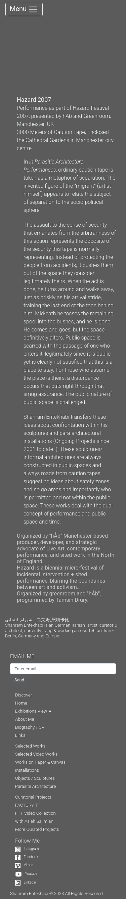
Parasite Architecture (35, 786)
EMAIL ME (25, 656)
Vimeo (24, 865)
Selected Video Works (36, 754)
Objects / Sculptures (35, 778)
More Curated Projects (37, 829)
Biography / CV (29, 727)
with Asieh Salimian (34, 821)
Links (20, 735)
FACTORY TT (27, 805)
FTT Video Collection (35, 813)
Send (19, 679)
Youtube (26, 873)
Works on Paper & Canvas (40, 762)
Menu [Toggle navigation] (24, 9)
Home (21, 703)
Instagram (27, 849)
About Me (24, 719)
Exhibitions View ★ (33, 711)
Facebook (26, 857)
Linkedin (25, 882)
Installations (27, 770)
